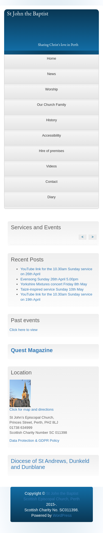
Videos (51, 166)
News (51, 74)
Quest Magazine (32, 350)
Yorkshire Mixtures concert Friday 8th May (54, 284)
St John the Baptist (27, 13)
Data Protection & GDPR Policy (34, 440)
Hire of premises (51, 151)
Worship (51, 89)
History (51, 120)
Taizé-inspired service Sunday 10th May (52, 289)
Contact (51, 182)
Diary (51, 197)
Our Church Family (51, 105)
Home (51, 58)
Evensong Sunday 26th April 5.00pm (49, 279)
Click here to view (24, 330)
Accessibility (51, 135)
